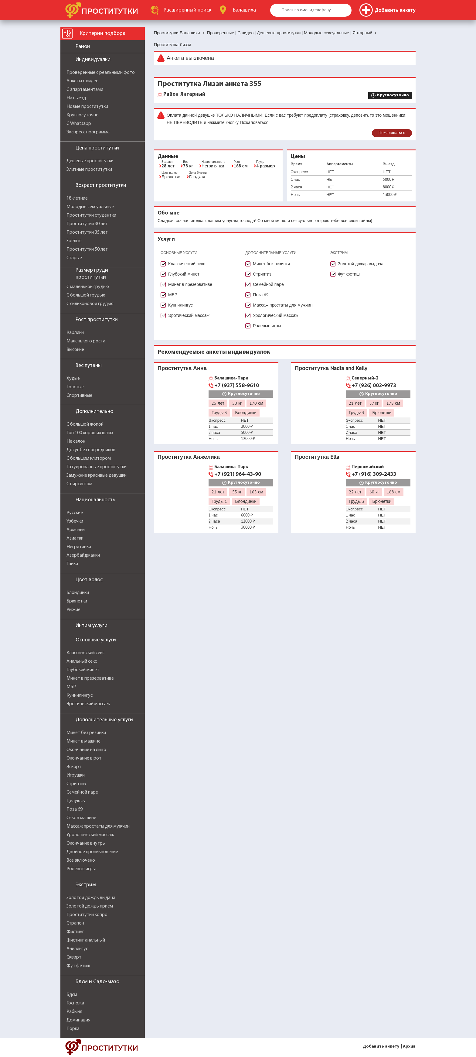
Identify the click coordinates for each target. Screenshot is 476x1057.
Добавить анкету (381, 1046)
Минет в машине (83, 741)
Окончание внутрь (85, 843)
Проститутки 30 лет (87, 223)
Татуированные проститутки (96, 467)
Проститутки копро (86, 914)
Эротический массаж (88, 704)
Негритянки (78, 546)
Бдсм (71, 994)
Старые (74, 258)
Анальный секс (81, 661)
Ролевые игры (81, 869)
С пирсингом (79, 484)
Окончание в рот (83, 758)
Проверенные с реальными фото (100, 72)
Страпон (75, 923)
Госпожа (75, 1003)
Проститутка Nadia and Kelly (331, 368)
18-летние (77, 198)
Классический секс (85, 652)
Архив (409, 1046)
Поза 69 (74, 809)
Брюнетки (76, 601)
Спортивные (79, 395)
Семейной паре (82, 792)
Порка (73, 1028)
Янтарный (184, 94)
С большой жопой (85, 424)
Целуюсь (75, 800)
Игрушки (75, 775)
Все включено (80, 860)
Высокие (75, 349)
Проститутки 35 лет (87, 232)
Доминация (78, 1020)
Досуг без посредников (90, 450)
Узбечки (74, 521)
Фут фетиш (78, 965)
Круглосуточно (82, 115)
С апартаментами (84, 89)
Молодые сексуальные (90, 206)
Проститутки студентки (91, 215)
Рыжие (73, 609)
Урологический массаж (90, 834)
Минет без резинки (86, 732)
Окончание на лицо (86, 749)
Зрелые (74, 241)
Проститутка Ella (317, 456)
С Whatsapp (78, 123)
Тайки (72, 563)
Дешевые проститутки (90, 161)
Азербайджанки (83, 555)
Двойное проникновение (92, 851)
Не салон (75, 441)
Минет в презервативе (90, 678)
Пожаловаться (392, 133)
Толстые (75, 387)
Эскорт (73, 766)
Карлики (75, 332)
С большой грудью (85, 295)
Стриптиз (76, 783)
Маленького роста (85, 341)
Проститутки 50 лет (87, 249)
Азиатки (74, 538)
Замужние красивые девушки (96, 475)
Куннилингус (79, 695)
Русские (74, 512)
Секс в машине (81, 817)
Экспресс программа (88, 132)
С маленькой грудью (87, 286)
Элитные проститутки (89, 169)
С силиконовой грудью (90, 303)
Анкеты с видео (82, 81)
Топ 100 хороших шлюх (89, 433)
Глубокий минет (82, 669)
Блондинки (77, 592)
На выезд (76, 98)
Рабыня (74, 1011)
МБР (71, 687)
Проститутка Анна (182, 368)
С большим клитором (88, 458)
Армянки (75, 529)
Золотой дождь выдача (90, 897)
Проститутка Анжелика (189, 456)
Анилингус (77, 948)
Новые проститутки (87, 106)
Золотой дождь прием (89, 906)
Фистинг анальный (85, 940)
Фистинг (75, 931)
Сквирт (73, 957)
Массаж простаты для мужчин (98, 826)
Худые (73, 378)
